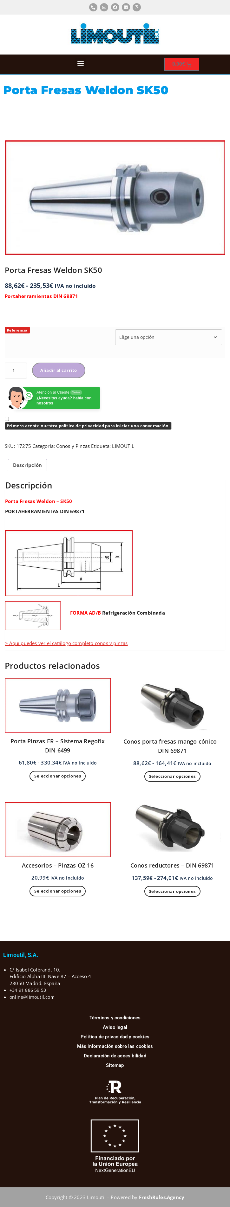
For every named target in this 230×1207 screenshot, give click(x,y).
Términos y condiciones (115, 1018)
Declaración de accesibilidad (115, 1056)
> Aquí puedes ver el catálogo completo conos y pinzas (66, 643)
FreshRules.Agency (161, 1197)
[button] (80, 63)
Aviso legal (115, 1027)
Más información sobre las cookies (115, 1046)
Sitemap (115, 1065)
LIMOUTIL (123, 446)
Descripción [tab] (27, 465)
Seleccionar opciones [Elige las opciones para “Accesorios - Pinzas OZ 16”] (57, 891)
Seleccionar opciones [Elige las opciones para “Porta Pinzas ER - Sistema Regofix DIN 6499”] (57, 776)
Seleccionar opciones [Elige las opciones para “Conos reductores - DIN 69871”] (172, 891)
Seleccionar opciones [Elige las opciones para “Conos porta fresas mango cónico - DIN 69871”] (172, 776)
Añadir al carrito (58, 370)
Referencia (17, 330)
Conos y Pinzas (73, 446)
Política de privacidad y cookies (115, 1037)
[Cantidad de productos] (16, 370)
